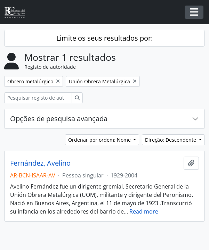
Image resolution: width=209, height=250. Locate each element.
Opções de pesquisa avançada (58, 118)
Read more (143, 211)
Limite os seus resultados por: (104, 38)
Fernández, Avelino (40, 163)
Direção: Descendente (171, 139)
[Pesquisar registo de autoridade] (38, 97)
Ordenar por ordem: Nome (100, 139)
